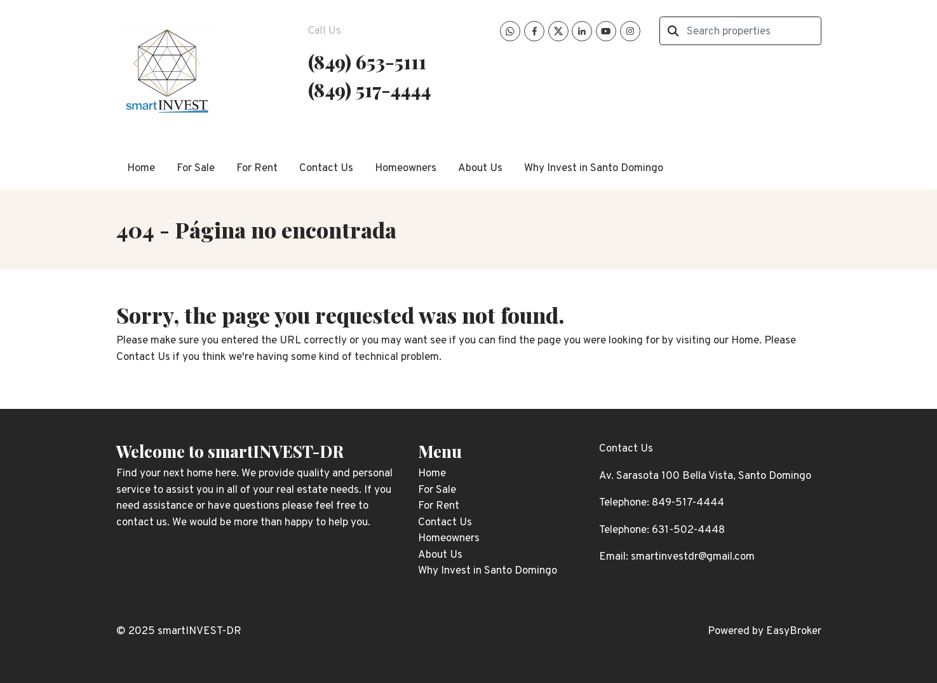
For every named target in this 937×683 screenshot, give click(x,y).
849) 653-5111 (370, 61)
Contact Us (326, 169)
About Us (480, 169)
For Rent (257, 169)
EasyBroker (793, 631)
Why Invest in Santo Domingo (593, 169)
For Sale (196, 169)
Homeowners (405, 169)
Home (141, 169)
